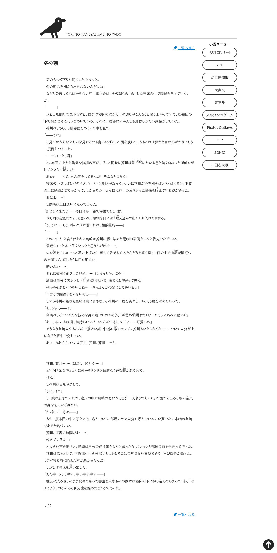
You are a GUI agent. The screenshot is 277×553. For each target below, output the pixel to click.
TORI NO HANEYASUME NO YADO (93, 34)
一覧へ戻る (186, 48)
